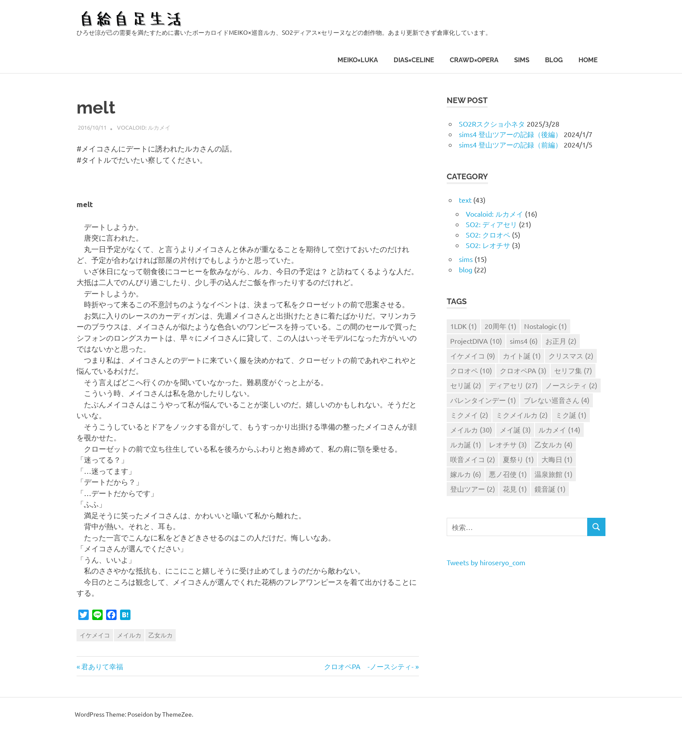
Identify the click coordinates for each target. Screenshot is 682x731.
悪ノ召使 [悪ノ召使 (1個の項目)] (508, 473)
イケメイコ (95, 635)
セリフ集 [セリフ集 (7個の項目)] (573, 370)
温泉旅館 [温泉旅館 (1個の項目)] (553, 473)
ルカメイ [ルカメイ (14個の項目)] (559, 429)
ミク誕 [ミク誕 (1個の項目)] (570, 414)
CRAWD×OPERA (474, 60)
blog (554, 60)
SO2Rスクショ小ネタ (492, 123)
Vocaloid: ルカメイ (143, 127)
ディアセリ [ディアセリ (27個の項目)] (513, 385)
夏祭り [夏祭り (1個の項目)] (518, 459)
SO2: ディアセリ (491, 224)
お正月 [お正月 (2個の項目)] (560, 340)
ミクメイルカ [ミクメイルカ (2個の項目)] (522, 414)
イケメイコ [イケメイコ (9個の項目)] (472, 355)
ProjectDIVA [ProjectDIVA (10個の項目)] (476, 340)
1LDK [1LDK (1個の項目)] (463, 326)
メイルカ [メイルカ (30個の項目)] (471, 429)
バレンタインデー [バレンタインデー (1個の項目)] (483, 400)
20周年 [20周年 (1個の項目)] (500, 326)
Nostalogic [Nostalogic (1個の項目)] (545, 326)
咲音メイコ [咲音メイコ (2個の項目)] (472, 459)
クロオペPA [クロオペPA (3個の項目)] (523, 370)
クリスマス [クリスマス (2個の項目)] (570, 355)
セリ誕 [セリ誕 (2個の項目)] (465, 385)
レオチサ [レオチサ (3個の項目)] (508, 444)
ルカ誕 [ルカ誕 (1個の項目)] (465, 444)
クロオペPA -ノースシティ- (369, 666)
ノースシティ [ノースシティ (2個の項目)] (571, 385)
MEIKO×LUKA (358, 60)
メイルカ (129, 635)
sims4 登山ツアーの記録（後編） (510, 134)
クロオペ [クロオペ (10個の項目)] (471, 370)
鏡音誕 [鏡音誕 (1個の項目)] (550, 488)
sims (521, 60)
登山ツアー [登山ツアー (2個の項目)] (472, 488)
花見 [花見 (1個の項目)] (515, 488)
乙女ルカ (160, 635)
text (465, 199)
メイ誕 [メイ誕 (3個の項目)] (515, 429)
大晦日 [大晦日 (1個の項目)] (557, 459)
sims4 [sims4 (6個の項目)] (524, 340)
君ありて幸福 (102, 666)
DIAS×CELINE (414, 60)
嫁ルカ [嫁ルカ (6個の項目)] (465, 473)
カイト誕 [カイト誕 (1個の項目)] (522, 355)
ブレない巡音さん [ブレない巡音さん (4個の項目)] (556, 400)
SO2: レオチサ (488, 245)
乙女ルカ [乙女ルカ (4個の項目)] (553, 444)
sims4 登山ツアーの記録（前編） (510, 144)
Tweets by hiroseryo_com (486, 562)
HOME (588, 60)
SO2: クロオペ (488, 234)
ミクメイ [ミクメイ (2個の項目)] (469, 414)
